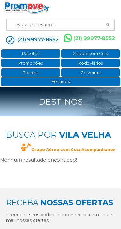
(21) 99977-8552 (89, 38)
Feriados (60, 81)
